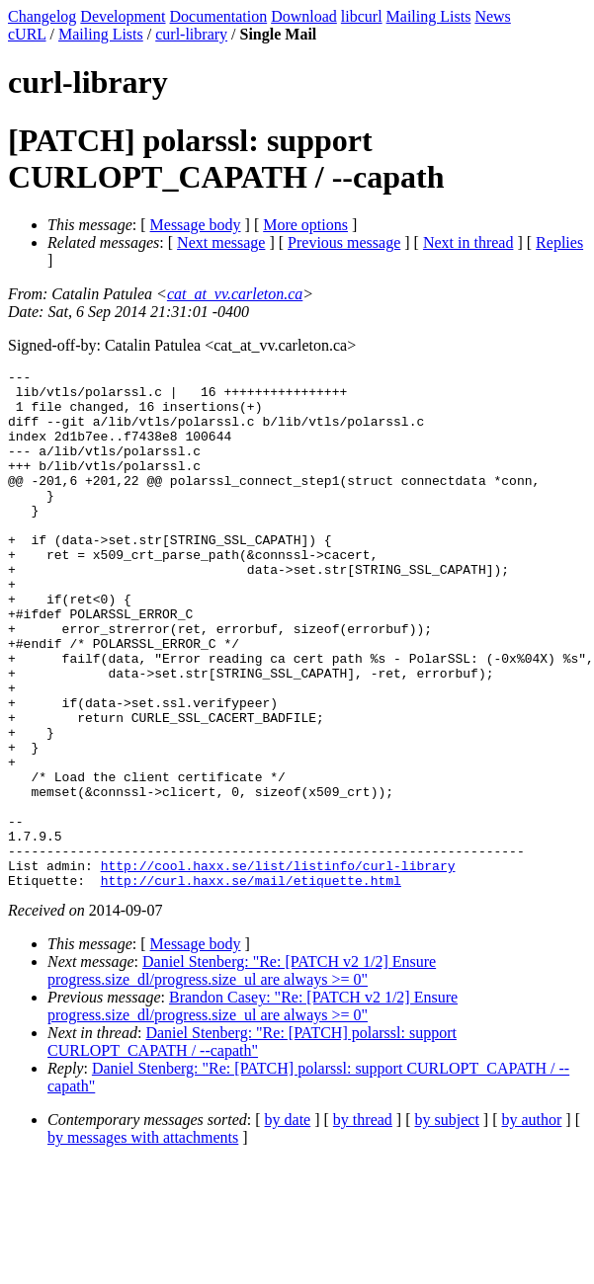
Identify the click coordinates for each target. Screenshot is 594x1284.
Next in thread (468, 242)
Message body (195, 224)
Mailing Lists (428, 16)
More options (305, 224)
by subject (447, 1223)
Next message (221, 242)
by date (288, 1223)
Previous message (344, 242)
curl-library (191, 34)
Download (304, 16)
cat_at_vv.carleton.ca (234, 293)
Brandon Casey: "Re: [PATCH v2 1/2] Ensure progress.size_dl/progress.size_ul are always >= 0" (252, 1109)
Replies (559, 242)
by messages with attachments (142, 1241)
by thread (362, 1223)
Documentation (219, 16)
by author (531, 1223)
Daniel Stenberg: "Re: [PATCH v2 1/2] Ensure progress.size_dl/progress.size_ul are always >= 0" (241, 1074)
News (492, 16)
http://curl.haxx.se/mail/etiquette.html (251, 984)
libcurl (361, 16)
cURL (27, 34)
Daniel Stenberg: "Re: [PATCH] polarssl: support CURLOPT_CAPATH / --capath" (252, 1145)
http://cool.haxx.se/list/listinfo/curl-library (278, 966)
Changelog (42, 16)
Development (122, 16)
